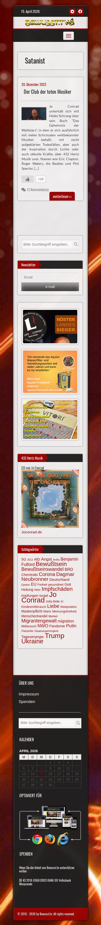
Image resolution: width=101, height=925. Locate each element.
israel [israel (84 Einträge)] (43, 596)
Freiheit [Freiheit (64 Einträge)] (42, 584)
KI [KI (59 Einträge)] (62, 601)
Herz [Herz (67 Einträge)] (37, 590)
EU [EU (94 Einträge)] (33, 584)
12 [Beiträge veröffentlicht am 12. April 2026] (77, 768)
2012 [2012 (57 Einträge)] (30, 559)
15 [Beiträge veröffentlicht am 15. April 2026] (41, 774)
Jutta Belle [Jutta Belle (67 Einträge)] (53, 601)
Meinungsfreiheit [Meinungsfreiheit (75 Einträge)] (64, 611)
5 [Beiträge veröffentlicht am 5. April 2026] (77, 763)
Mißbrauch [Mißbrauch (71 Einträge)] (28, 626)
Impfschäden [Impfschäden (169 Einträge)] (57, 589)
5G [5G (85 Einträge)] (23, 559)
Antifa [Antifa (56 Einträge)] (56, 559)
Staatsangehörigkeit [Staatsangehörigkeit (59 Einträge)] (46, 630)
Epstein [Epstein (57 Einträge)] (25, 584)
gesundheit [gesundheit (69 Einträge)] (55, 584)
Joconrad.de (31, 532)
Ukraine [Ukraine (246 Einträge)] (32, 641)
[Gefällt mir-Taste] (28, 179)
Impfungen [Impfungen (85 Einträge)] (29, 596)
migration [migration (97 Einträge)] (66, 621)
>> (62, 196)
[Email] (50, 277)
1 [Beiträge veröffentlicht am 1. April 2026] (41, 763)
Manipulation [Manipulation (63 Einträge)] (69, 607)
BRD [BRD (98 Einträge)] (69, 569)
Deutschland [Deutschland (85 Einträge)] (59, 580)
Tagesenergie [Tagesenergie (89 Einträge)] (32, 637)
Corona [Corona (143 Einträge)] (47, 574)
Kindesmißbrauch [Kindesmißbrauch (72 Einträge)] (33, 607)
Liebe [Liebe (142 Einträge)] (53, 606)
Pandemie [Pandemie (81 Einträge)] (57, 626)
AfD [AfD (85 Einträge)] (37, 559)
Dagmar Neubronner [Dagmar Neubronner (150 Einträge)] (47, 576)
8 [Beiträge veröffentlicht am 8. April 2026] (41, 768)
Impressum (29, 694)
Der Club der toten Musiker (47, 91)
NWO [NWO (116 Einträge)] (43, 625)
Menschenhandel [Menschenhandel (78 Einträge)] (34, 616)
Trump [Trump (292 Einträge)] (54, 635)
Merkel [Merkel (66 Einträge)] (52, 616)
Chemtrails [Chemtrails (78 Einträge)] (29, 575)
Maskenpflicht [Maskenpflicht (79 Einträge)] (31, 611)
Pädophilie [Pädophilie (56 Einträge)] (27, 630)
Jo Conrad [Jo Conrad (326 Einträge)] (38, 597)
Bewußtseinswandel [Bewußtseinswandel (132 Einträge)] (42, 569)
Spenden (27, 702)
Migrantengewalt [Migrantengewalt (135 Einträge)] (39, 620)
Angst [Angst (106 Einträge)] (46, 559)
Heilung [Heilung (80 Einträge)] (27, 590)
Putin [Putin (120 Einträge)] (71, 625)
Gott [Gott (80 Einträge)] (67, 584)
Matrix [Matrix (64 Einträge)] (47, 611)
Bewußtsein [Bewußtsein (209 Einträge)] (51, 564)
